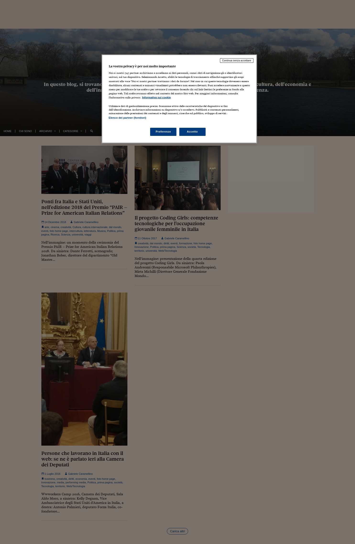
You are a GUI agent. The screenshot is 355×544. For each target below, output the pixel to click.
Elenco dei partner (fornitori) (127, 117)
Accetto (192, 131)
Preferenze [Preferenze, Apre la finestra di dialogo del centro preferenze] (163, 131)
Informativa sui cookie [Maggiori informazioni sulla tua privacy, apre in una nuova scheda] (156, 97)
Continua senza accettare (236, 60)
